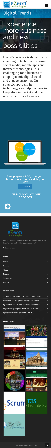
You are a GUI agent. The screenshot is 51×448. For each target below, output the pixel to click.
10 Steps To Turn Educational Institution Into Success (22, 296)
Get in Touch (25, 187)
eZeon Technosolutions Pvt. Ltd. (28, 445)
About (5, 270)
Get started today (9, 248)
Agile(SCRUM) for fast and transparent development (21, 305)
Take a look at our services (25, 195)
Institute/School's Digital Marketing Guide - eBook (21, 300)
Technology (7, 278)
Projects (6, 274)
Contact (6, 282)
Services (6, 262)
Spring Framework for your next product (17, 313)
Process (6, 266)
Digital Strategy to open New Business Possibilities (21, 309)
